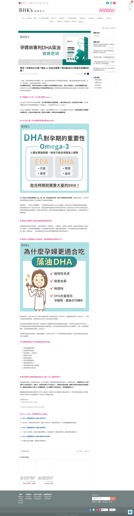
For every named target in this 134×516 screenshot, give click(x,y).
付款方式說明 (38, 494)
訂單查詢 (28, 496)
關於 (20, 494)
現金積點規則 (47, 496)
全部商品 (28, 494)
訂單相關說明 (28, 498)
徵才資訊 (20, 502)
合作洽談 (20, 500)
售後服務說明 (37, 498)
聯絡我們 (20, 496)
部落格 (20, 498)
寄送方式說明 (37, 496)
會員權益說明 (48, 494)
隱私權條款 (48, 498)
